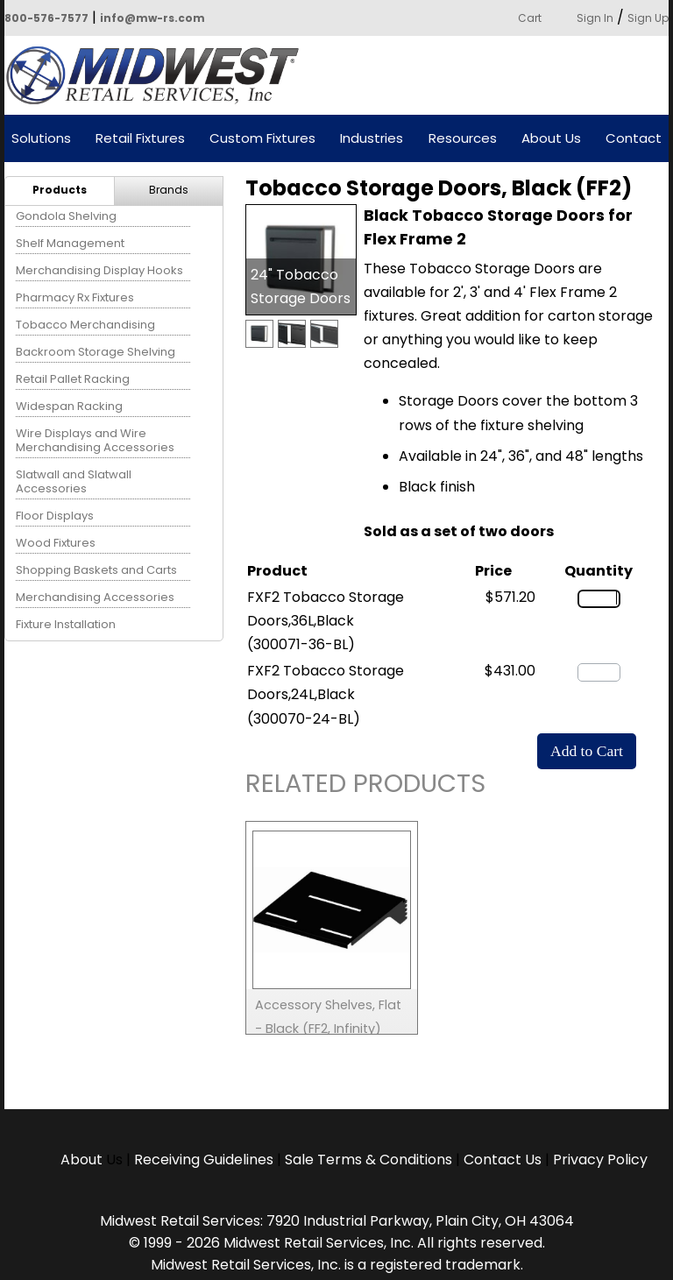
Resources (463, 138)
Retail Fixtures (140, 138)
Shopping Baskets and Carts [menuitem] (96, 570)
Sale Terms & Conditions (368, 1159)
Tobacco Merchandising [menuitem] (85, 324)
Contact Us (503, 1159)
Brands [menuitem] (168, 189)
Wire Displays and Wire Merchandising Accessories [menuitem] (95, 440)
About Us (551, 138)
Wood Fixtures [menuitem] (56, 542)
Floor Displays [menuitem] (55, 515)
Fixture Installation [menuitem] (66, 624)
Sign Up (648, 18)
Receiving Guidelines (203, 1159)
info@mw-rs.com (152, 18)
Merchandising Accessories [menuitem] (95, 597)
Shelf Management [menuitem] (70, 243)
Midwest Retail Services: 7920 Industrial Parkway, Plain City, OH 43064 (337, 1221)
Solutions (41, 138)
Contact (634, 138)
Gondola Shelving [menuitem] (66, 216)
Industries (371, 138)
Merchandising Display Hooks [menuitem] (99, 270)
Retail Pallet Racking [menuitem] (73, 379)
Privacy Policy (600, 1159)
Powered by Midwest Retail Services (158, 75)
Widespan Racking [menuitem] (69, 406)
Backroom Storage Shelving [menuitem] (95, 351)
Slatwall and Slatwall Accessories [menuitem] (73, 481)
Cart (530, 18)
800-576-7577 (46, 18)
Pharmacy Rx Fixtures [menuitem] (75, 297)
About (83, 1159)
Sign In (595, 18)
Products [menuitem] (59, 189)
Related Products (365, 786)
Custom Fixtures (262, 138)
